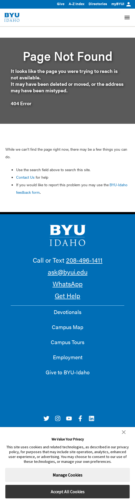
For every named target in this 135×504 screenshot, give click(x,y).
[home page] (12, 17)
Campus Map (67, 327)
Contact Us (25, 177)
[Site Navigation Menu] (127, 17)
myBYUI (121, 3)
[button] (124, 432)
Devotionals (67, 312)
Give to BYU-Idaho (68, 372)
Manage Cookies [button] (67, 475)
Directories (98, 3)
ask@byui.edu (67, 271)
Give (60, 3)
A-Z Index (76, 3)
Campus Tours (67, 342)
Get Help (67, 295)
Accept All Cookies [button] (68, 491)
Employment (67, 357)
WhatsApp (68, 283)
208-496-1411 (84, 260)
